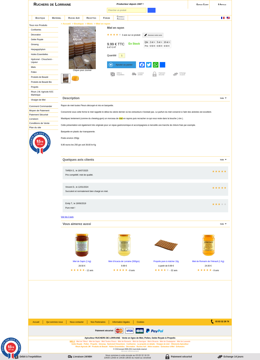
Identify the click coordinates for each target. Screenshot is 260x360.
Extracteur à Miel (167, 347)
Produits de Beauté (39, 77)
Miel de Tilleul (81, 341)
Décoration (36, 35)
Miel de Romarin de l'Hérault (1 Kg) (208, 261)
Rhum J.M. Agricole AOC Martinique (42, 93)
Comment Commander (40, 106)
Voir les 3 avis (67, 217)
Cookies (140, 322)
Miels (33, 67)
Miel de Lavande (183, 341)
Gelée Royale (37, 39)
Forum (106, 18)
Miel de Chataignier (168, 341)
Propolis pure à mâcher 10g (166, 261)
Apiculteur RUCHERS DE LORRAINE (102, 338)
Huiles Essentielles (39, 54)
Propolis (34, 87)
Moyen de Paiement (39, 110)
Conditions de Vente (39, 123)
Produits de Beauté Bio (41, 82)
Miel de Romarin (124, 341)
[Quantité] (122, 55)
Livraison (33, 119)
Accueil (67, 23)
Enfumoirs (180, 347)
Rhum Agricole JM (82, 347)
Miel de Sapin (94, 341)
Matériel (56, 18)
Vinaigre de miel (163, 344)
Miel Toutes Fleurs (108, 341)
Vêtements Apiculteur (179, 344)
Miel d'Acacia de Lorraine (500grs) (124, 261)
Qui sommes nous (54, 322)
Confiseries (36, 30)
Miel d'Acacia (153, 341)
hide (222, 98)
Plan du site (35, 127)
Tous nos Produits (38, 25)
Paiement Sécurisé (38, 114)
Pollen (34, 72)
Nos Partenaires (98, 322)
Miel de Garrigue (139, 341)
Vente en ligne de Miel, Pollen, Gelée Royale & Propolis (149, 338)
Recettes (91, 18)
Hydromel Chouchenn (116, 344)
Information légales (121, 322)
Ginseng (34, 44)
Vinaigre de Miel (38, 100)
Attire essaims (153, 347)
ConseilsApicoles (120, 17)
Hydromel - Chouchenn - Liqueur (42, 61)
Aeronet (124, 351)
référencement (133, 351)
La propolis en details (146, 344)
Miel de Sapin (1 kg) (82, 261)
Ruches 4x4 (141, 347)
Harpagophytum (38, 49)
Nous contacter (77, 322)
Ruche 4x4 (73, 18)
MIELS (72, 341)
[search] (151, 10)
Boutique (40, 18)
